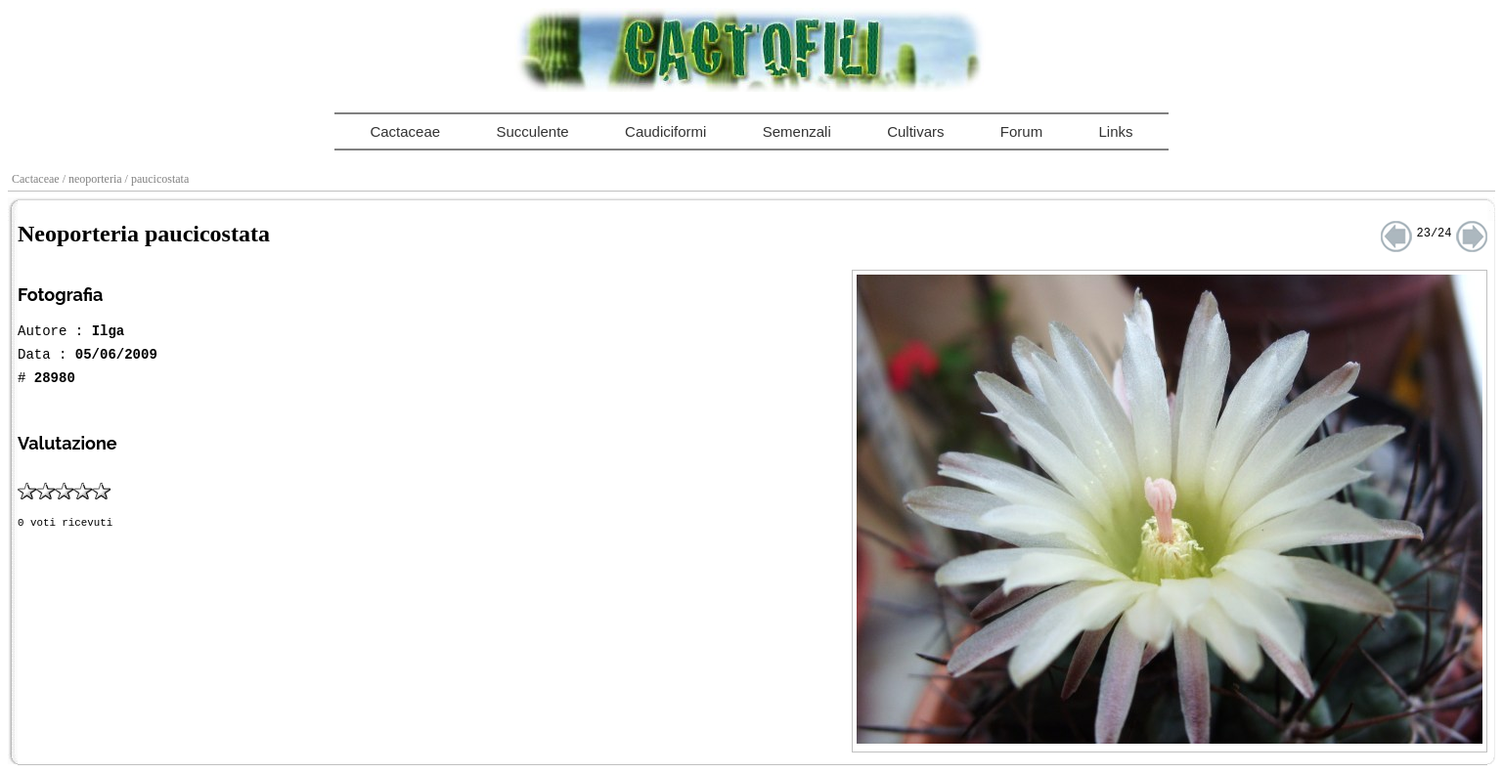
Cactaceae (405, 131)
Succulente (532, 131)
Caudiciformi (665, 131)
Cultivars (915, 131)
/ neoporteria (94, 179)
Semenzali (797, 131)
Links (1116, 131)
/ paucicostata (159, 179)
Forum (1021, 131)
